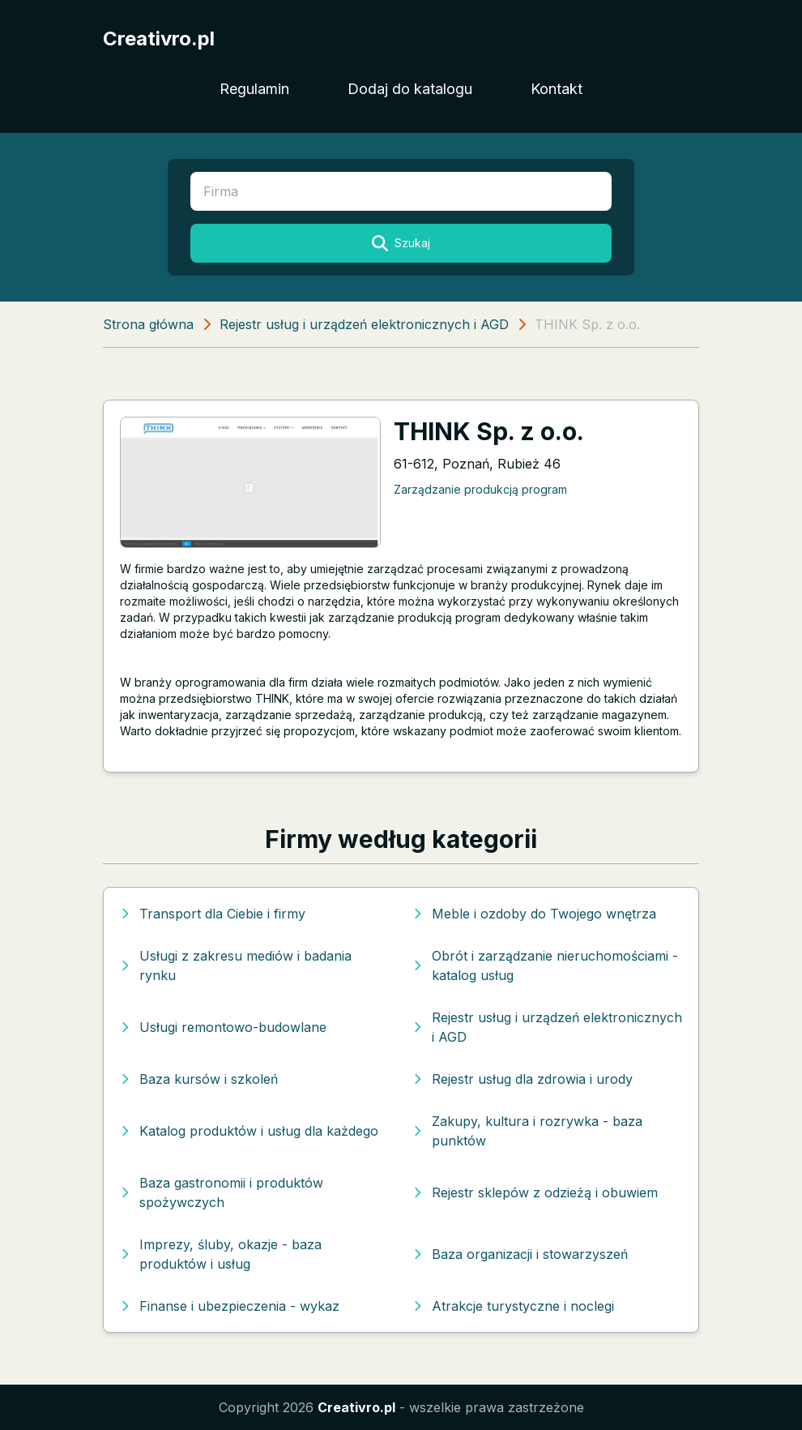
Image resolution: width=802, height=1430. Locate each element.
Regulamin (254, 88)
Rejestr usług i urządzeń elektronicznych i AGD (364, 324)
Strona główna (148, 324)
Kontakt (556, 88)
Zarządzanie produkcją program (480, 489)
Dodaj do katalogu (410, 88)
